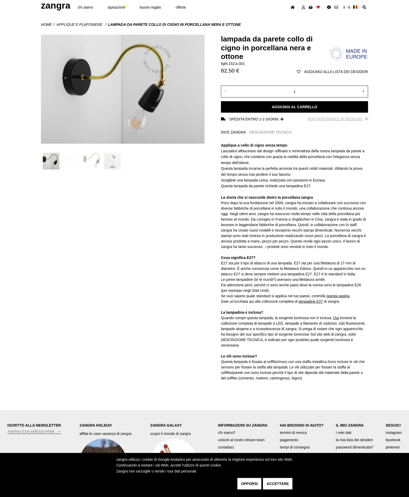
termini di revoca (293, 433)
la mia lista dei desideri (354, 440)
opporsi (249, 484)
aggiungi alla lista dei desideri (332, 72)
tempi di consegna (295, 447)
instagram (394, 433)
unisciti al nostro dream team (241, 440)
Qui (336, 318)
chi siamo (85, 7)
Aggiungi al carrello (294, 107)
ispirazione (116, 7)
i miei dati (343, 433)
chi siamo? (227, 433)
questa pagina (338, 296)
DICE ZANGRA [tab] (233, 132)
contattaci (226, 447)
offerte (181, 7)
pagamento (289, 440)
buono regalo (150, 7)
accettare (278, 484)
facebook (393, 440)
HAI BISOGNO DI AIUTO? (301, 425)
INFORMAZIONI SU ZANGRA (243, 425)
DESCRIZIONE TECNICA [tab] (271, 132)
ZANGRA (55, 5)
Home (46, 24)
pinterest (393, 447)
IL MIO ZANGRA (350, 425)
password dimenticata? (354, 447)
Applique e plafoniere (80, 24)
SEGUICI (393, 425)
